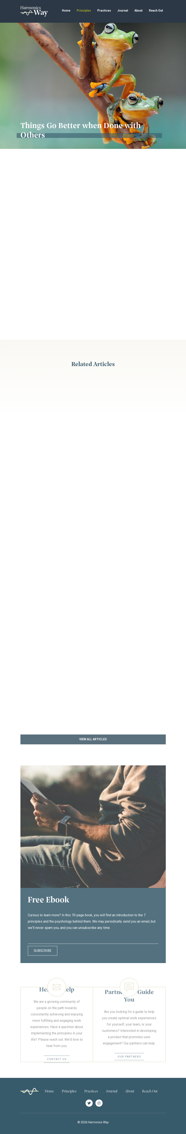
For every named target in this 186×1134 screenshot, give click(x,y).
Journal (122, 10)
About (138, 10)
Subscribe (42, 956)
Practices (104, 10)
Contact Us (57, 1069)
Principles (84, 10)
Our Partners (129, 1067)
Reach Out (156, 10)
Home (66, 10)
